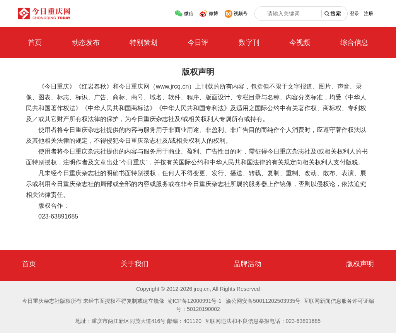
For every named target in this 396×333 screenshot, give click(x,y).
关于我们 (134, 264)
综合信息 (354, 42)
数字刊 (249, 42)
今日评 (198, 42)
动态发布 (86, 42)
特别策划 (143, 42)
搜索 (335, 13)
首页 (35, 42)
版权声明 (360, 264)
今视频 (299, 42)
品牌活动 (247, 264)
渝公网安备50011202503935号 (263, 301)
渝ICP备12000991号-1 (194, 301)
